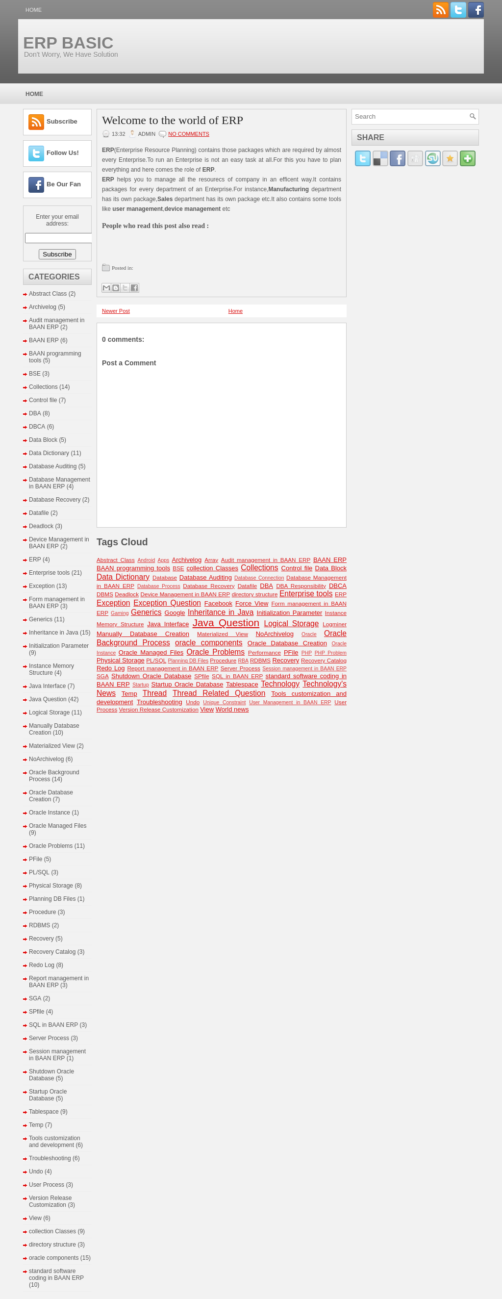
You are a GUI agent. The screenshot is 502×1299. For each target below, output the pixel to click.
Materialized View (52, 745)
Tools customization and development (54, 1141)
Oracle (309, 634)
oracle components (53, 1257)
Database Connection (259, 578)
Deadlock (41, 526)
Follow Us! (63, 152)
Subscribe (62, 121)
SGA (35, 998)
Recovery (41, 938)
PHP (306, 653)
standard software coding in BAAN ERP (56, 1274)
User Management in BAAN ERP (290, 702)
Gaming (119, 613)
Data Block (43, 439)
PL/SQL (39, 872)
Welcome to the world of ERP (172, 120)
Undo (36, 1171)
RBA (243, 660)
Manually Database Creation (143, 633)
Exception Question (167, 603)
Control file (43, 400)
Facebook (218, 603)
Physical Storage (51, 885)
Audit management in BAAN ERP (56, 324)
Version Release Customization (50, 1201)
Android (146, 560)
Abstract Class (48, 293)
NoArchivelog (46, 759)
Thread (155, 693)
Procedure (42, 912)
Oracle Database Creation (51, 796)
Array (211, 560)
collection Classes (52, 1231)
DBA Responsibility (301, 586)
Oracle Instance (49, 812)
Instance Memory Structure (51, 669)
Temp (36, 1124)
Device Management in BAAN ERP (185, 594)
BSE (35, 373)
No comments (188, 134)
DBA (35, 413)
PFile (35, 859)
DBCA (37, 426)
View (35, 1218)
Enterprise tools (49, 572)
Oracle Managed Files (57, 825)
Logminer (335, 624)
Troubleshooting (50, 1158)
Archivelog (42, 307)
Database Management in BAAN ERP (59, 483)
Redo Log (41, 965)
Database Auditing (52, 466)
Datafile (39, 512)
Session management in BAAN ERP (57, 1055)
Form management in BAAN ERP (57, 603)
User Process (46, 1184)
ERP (35, 559)
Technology (280, 684)
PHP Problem (331, 653)
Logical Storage (49, 712)
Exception (42, 586)
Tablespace (44, 1111)
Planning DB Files (52, 898)
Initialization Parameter (59, 645)
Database (164, 577)
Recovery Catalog (52, 951)
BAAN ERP (44, 340)
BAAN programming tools (133, 568)
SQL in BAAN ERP (53, 1024)
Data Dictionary (49, 453)
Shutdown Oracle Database (51, 1075)
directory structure (52, 1244)
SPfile (36, 1011)
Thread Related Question (219, 693)
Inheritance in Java (53, 632)
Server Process (49, 1038)
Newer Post (116, 311)
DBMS (105, 594)
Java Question (48, 699)
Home (33, 10)
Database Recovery (54, 499)
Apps (164, 560)
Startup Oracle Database (48, 1095)
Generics (40, 619)
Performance (264, 652)
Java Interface (47, 686)
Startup (140, 685)
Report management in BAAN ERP (172, 668)
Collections (43, 386)
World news (232, 709)
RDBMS (39, 925)
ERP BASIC (68, 42)
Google (175, 612)
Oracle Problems (51, 845)
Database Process (158, 586)
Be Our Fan (64, 184)
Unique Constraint (224, 702)
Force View (251, 603)
